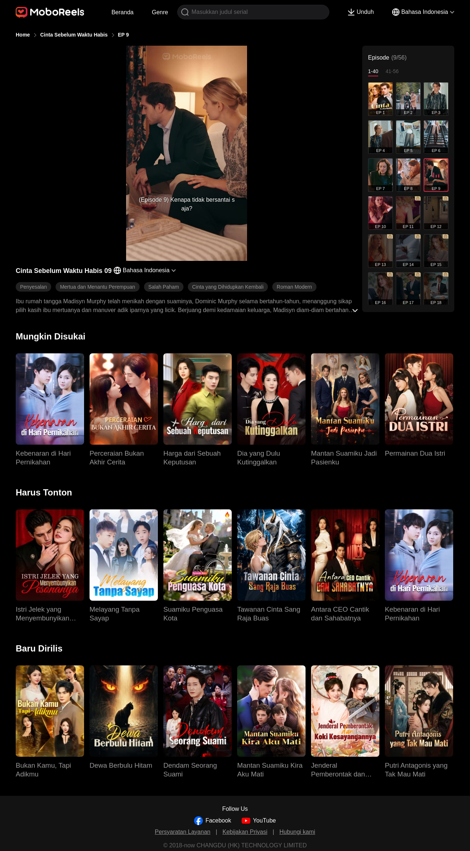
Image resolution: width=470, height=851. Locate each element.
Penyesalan (33, 287)
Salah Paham (163, 287)
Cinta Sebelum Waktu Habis (74, 35)
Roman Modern (294, 287)
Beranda (122, 12)
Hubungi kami (297, 832)
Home (23, 35)
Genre (160, 12)
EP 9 (123, 35)
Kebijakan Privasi (245, 832)
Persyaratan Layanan (183, 832)
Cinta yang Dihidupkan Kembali (228, 287)
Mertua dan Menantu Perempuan (97, 287)
